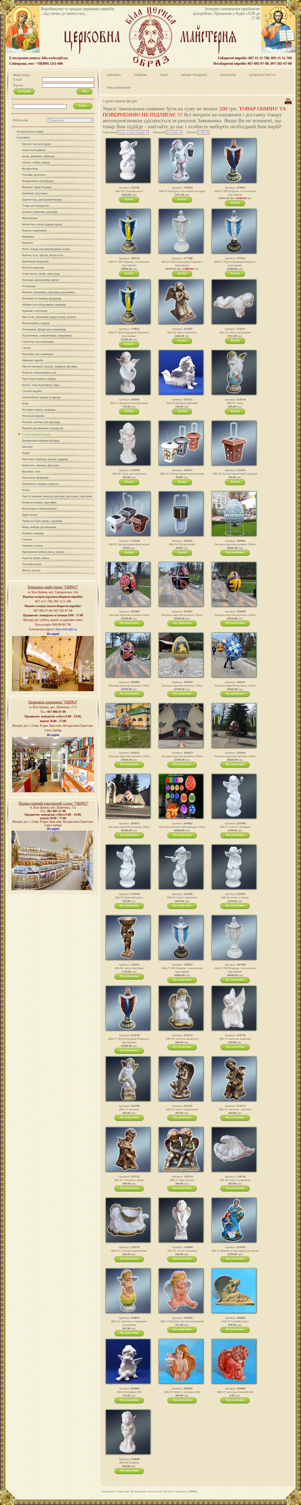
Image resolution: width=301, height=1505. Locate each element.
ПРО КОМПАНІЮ (119, 87)
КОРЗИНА (114, 75)
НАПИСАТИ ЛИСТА (262, 75)
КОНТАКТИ (228, 75)
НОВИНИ (140, 75)
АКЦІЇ (163, 75)
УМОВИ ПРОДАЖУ (194, 75)
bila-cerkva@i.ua (66, 629)
